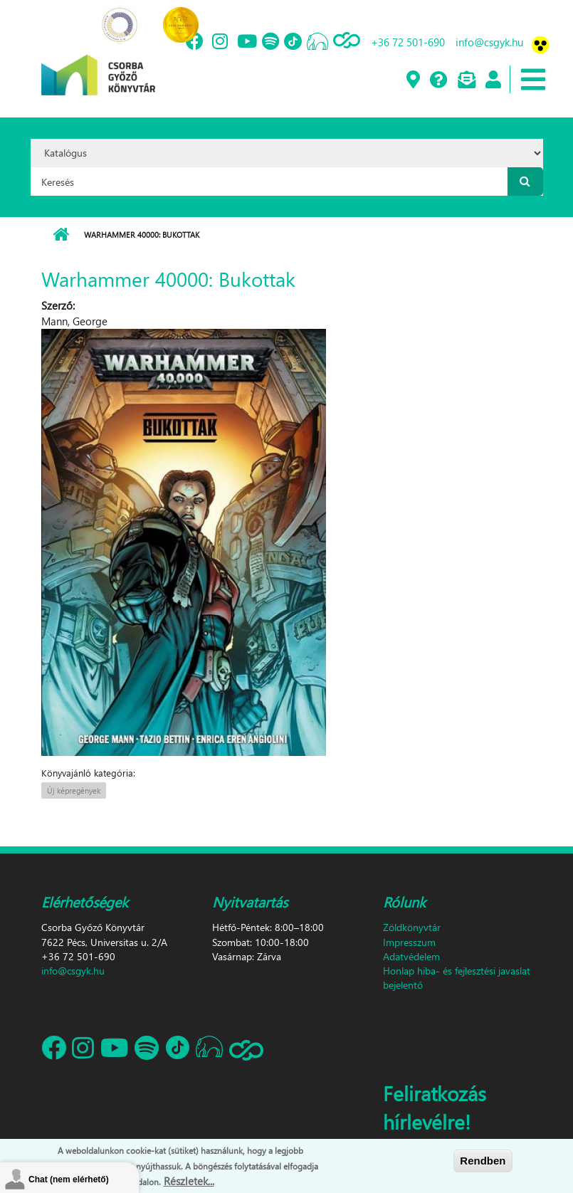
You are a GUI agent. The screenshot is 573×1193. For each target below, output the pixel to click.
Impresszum (409, 942)
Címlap (60, 235)
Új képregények (73, 790)
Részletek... (189, 1181)
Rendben (482, 1161)
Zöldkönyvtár (412, 927)
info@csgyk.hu (489, 42)
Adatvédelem (411, 956)
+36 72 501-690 (408, 42)
